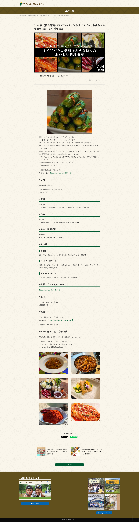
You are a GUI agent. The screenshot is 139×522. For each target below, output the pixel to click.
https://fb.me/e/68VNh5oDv (49, 290)
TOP (20, 15)
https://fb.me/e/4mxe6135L (59, 173)
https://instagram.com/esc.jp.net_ (59, 320)
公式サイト (35, 503)
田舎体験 (24, 15)
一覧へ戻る (69, 465)
